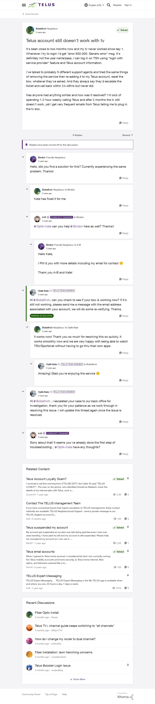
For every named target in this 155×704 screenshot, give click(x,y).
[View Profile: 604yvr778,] (29, 628)
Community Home (31, 694)
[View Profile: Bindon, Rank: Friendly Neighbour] (33, 159)
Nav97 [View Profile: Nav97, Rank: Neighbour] (29, 543)
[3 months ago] (42, 617)
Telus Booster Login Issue (52, 665)
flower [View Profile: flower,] (54, 617)
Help (64, 694)
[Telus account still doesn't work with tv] (43, 161)
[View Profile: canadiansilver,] (29, 654)
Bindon (78, 226)
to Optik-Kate (71, 327)
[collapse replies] (23, 157)
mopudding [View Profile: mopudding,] (57, 670)
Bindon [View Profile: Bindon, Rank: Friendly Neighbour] (41, 157)
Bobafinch (43, 300)
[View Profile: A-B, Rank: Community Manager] (37, 219)
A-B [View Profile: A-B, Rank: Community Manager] (44, 217)
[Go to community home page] (42, 5)
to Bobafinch (90, 364)
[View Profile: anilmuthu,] (29, 641)
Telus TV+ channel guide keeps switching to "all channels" (74, 625)
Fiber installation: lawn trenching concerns (63, 652)
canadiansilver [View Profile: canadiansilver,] (58, 656)
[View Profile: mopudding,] (29, 667)
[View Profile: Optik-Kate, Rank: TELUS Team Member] (33, 292)
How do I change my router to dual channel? (65, 639)
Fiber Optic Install (47, 612)
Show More (77, 679)
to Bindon (70, 189)
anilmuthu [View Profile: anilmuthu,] (56, 643)
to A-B (77, 244)
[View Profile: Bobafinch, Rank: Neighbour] (30, 30)
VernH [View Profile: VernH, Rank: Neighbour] (29, 567)
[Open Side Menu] (23, 5)
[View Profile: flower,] (29, 614)
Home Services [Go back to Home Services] (30, 14)
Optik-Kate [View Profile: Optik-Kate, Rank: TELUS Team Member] (43, 290)
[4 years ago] (39, 567)
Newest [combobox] (127, 135)
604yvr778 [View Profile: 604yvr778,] (56, 630)
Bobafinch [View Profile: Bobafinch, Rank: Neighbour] (41, 28)
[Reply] (124, 123)
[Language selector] (94, 5)
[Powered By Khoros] (125, 696)
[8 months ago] (38, 518)
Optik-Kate (44, 226)
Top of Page (51, 694)
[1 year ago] (42, 494)
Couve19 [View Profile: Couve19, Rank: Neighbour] (30, 494)
